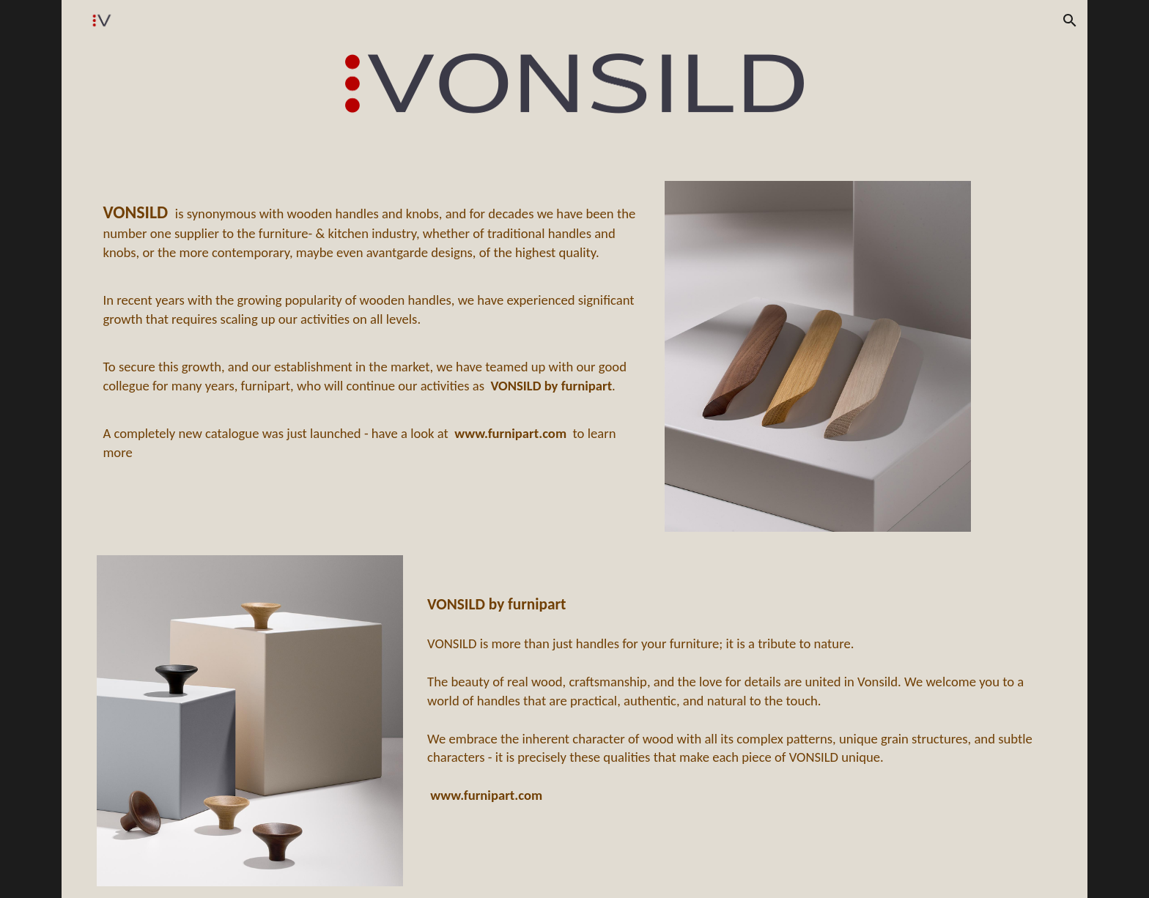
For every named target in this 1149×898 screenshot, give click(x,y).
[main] (371, 329)
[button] (1069, 20)
